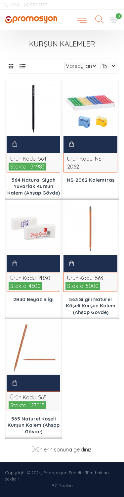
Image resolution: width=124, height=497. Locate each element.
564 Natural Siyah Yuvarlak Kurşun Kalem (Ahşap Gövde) (33, 186)
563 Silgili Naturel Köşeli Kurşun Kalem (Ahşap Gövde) (90, 305)
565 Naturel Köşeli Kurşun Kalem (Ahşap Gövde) (34, 425)
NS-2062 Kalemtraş (90, 180)
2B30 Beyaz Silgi (33, 299)
